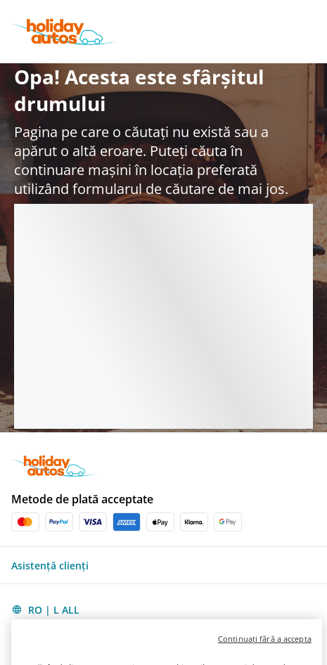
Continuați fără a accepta (265, 655)
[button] (163, 565)
